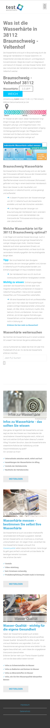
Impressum (25, 705)
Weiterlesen (16, 479)
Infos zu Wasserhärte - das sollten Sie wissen (22, 423)
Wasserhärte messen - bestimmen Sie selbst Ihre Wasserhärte (22, 524)
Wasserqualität (9, 548)
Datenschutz (25, 711)
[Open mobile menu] (45, 6)
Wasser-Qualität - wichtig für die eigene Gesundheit (24, 627)
